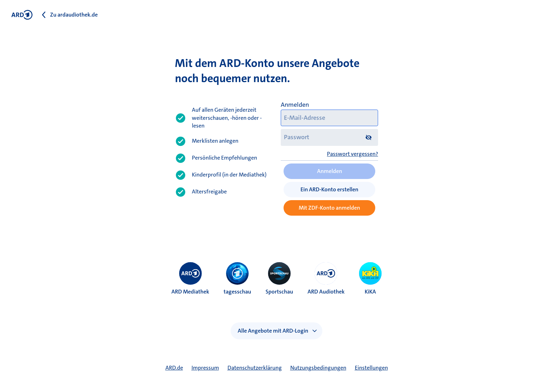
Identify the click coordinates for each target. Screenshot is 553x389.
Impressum (205, 367)
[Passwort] (329, 137)
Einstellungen (371, 367)
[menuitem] (190, 273)
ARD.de (174, 367)
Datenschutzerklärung (254, 367)
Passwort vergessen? (352, 154)
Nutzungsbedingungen (318, 367)
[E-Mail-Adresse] (329, 118)
